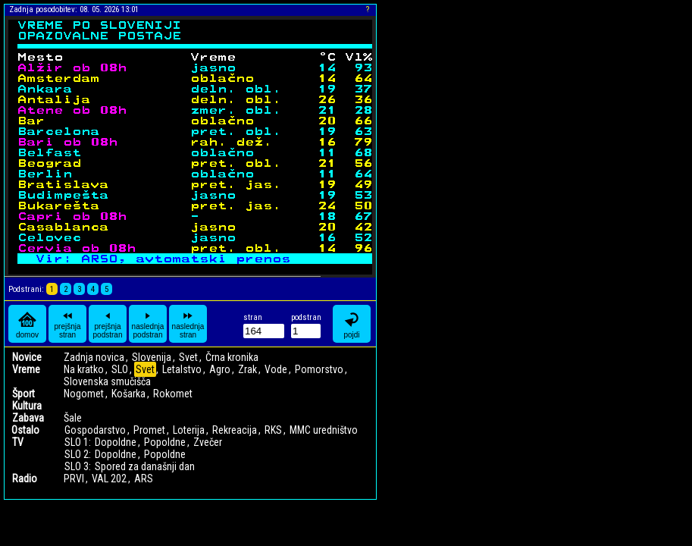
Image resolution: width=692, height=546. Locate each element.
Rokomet (173, 394)
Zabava (28, 418)
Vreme (26, 369)
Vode (276, 369)
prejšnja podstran (108, 324)
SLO (119, 369)
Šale (73, 418)
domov (27, 324)
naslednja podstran (148, 324)
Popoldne (165, 442)
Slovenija (151, 357)
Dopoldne (115, 442)
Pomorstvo (319, 369)
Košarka (128, 394)
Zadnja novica (94, 357)
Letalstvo (182, 369)
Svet (188, 357)
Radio (24, 478)
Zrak (247, 369)
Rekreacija (234, 430)
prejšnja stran (67, 324)
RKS (273, 430)
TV (18, 442)
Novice (27, 357)
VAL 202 (109, 478)
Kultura (27, 406)
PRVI (74, 478)
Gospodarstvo (95, 430)
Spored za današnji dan (145, 466)
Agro (219, 369)
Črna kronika (231, 357)
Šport (23, 394)
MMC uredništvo (324, 430)
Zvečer (207, 442)
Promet (149, 430)
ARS (143, 478)
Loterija (189, 430)
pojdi (352, 324)
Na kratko (84, 369)
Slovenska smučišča (107, 381)
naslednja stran (188, 324)
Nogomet (84, 394)
